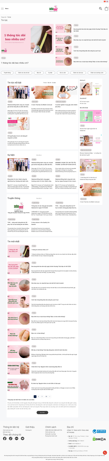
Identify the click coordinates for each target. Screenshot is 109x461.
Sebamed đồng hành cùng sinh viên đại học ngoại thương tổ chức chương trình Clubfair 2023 (65, 182)
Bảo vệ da (83, 104)
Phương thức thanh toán (51, 436)
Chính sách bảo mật (8, 430)
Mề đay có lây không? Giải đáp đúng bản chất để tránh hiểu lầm (49, 350)
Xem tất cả (38, 155)
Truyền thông (7, 73)
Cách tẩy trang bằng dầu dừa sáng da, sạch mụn (87, 51)
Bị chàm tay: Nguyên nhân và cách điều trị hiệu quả (45, 384)
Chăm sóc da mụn (78, 73)
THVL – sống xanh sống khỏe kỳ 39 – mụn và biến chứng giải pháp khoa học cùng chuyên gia (66, 208)
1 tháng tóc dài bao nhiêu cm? (15, 63)
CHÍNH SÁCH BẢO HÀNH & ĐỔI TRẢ (53, 430)
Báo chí (39, 73)
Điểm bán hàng (6, 432)
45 (46, 397)
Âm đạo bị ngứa (85, 102)
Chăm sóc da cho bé (23, 73)
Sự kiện (50, 73)
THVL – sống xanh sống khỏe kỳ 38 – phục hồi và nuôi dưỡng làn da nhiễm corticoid (18, 225)
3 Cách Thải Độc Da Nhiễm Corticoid (41, 105)
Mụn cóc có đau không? (38, 334)
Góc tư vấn (63, 73)
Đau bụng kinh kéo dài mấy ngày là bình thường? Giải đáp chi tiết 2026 (51, 267)
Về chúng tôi (29, 430)
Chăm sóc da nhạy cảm (97, 73)
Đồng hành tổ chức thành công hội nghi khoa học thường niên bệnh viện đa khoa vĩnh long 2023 (18, 182)
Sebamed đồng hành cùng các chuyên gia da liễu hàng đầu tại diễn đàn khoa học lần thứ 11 (18, 107)
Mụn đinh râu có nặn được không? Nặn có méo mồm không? (90, 62)
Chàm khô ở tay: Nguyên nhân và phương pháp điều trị (46, 367)
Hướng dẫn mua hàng (50, 434)
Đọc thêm (42, 413)
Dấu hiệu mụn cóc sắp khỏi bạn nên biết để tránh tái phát (90, 40)
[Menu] (4, 8)
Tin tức (45, 83)
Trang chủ (3, 18)
